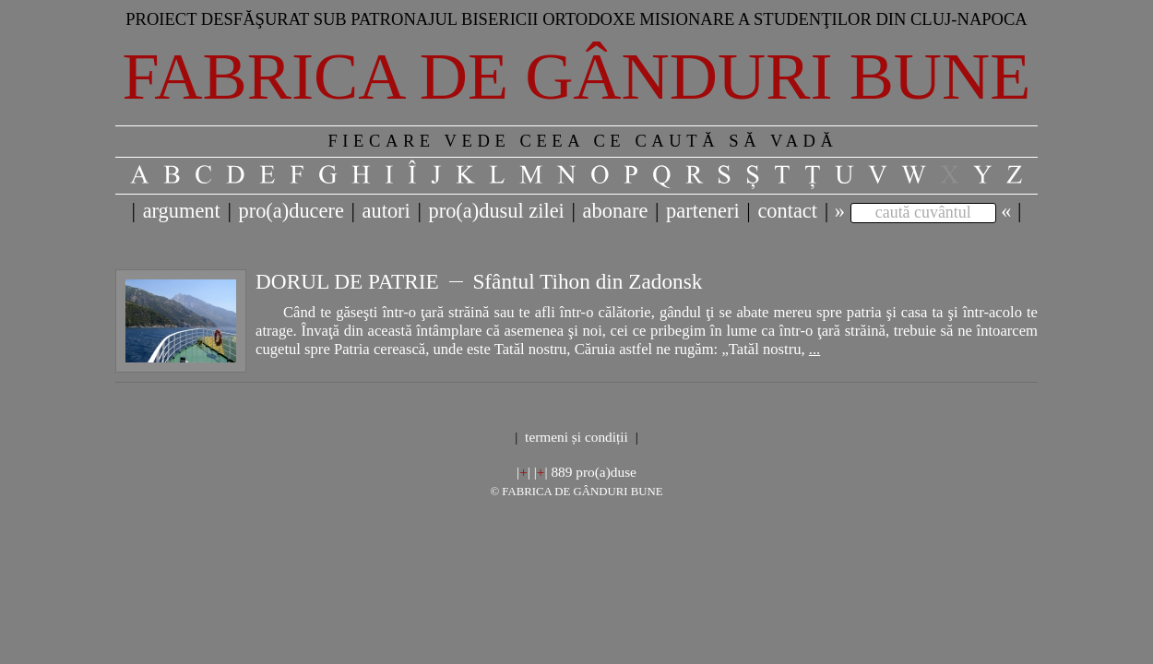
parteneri (703, 210)
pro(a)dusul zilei (496, 210)
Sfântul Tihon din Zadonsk (587, 281)
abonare (615, 210)
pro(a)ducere (290, 210)
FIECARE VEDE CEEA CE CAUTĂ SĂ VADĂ (582, 140)
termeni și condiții (576, 437)
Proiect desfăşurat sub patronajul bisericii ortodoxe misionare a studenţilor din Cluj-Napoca (576, 19)
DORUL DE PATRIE (347, 281)
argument (181, 210)
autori (386, 210)
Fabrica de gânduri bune (577, 76)
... (814, 349)
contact (787, 210)
